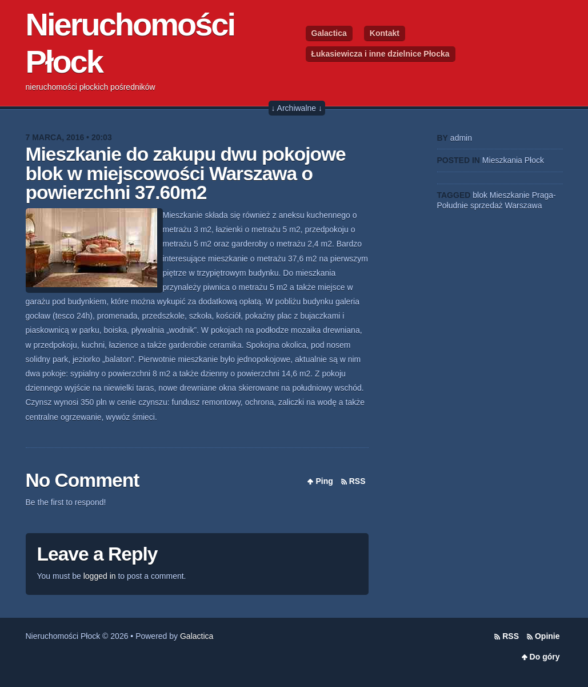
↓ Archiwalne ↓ (296, 108)
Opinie (547, 636)
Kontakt (384, 33)
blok (480, 195)
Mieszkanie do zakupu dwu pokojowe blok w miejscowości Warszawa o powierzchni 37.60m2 (186, 173)
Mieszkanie (510, 195)
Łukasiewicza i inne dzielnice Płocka (380, 53)
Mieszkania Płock (513, 160)
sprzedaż (486, 205)
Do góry (545, 656)
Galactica (329, 33)
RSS (357, 481)
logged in (99, 576)
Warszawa (523, 205)
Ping (324, 481)
